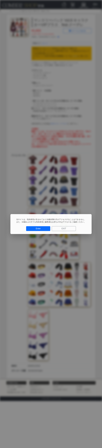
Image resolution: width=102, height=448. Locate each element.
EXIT (64, 228)
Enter (38, 228)
